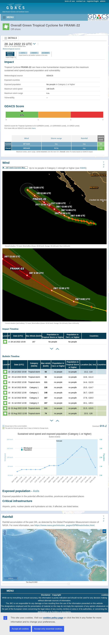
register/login (93, 1)
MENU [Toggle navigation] (8, 17)
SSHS (83, 168)
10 (9, 342)
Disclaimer (46, 595)
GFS (23, 53)
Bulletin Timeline (10, 356)
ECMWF (45, 53)
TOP (103, 164)
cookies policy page (53, 618)
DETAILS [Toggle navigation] (10, 38)
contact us (81, 1)
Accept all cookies (20, 629)
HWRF (34, 53)
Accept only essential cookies (48, 629)
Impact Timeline (10, 329)
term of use (70, 1)
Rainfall (84, 138)
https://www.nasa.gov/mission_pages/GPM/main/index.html (64, 525)
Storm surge (56, 138)
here (34, 128)
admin (102, 1)
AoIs (36, 491)
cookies (104, 595)
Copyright (56, 595)
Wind (26, 138)
